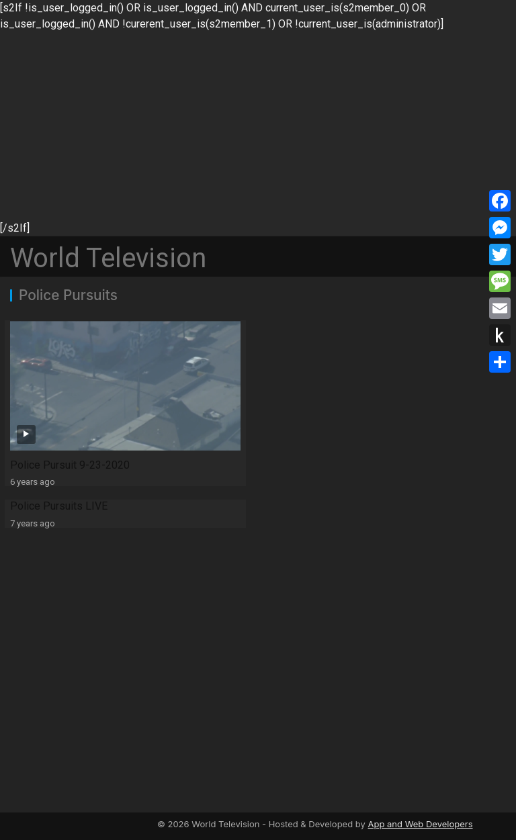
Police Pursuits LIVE (59, 506)
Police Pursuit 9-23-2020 (70, 465)
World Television (108, 258)
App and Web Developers (420, 824)
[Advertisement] (258, 126)
